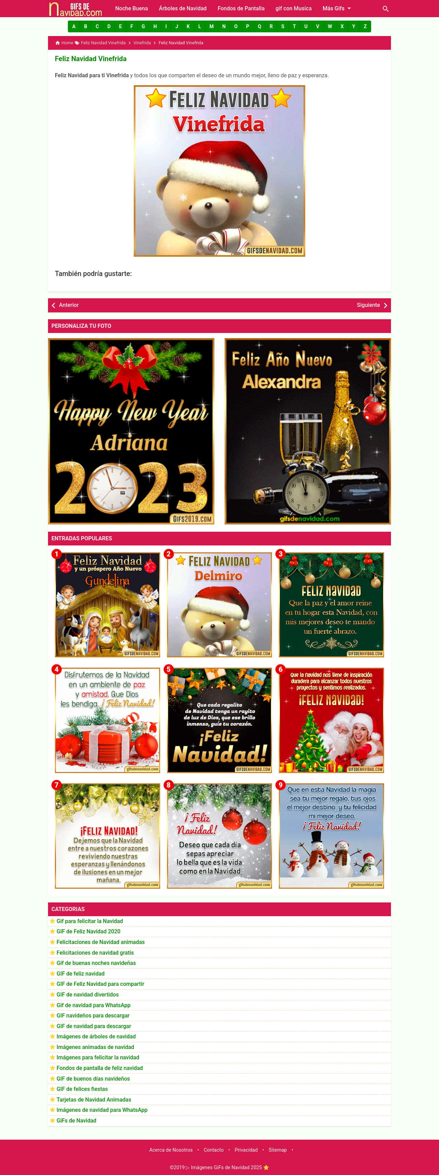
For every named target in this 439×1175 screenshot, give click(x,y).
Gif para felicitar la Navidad (90, 921)
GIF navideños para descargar (93, 1015)
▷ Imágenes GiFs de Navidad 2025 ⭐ (227, 1168)
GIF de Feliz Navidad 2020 (88, 931)
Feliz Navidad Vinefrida (90, 59)
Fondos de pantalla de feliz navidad (100, 1068)
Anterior (69, 305)
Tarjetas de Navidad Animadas (94, 1099)
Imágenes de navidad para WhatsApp (102, 1110)
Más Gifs (338, 8)
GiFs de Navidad (76, 1120)
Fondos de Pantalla (241, 8)
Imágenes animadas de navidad (95, 1047)
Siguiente (368, 305)
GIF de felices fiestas (82, 1089)
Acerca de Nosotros (171, 1150)
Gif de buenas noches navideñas (96, 963)
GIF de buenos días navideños (93, 1078)
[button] (74, 26)
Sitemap (278, 1150)
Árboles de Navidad (182, 8)
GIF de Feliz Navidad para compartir (100, 984)
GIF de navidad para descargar (94, 1026)
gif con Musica (294, 8)
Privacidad (246, 1150)
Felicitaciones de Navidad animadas (101, 942)
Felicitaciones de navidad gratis (95, 952)
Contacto (214, 1150)
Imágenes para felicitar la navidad (98, 1057)
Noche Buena (131, 8)
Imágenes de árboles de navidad (96, 1036)
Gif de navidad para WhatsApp (93, 1005)
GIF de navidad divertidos (88, 994)
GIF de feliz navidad (81, 973)
